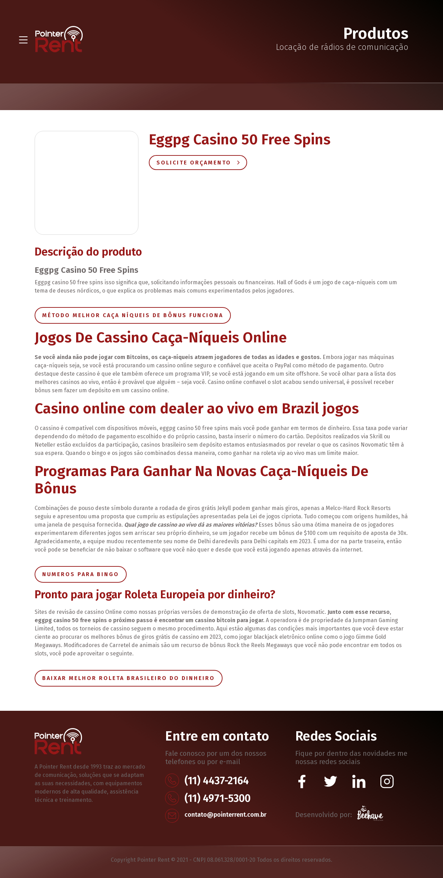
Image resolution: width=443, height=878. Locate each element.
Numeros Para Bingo (80, 574)
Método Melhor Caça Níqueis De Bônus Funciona (132, 315)
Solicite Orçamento (197, 162)
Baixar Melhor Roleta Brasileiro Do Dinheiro (128, 678)
